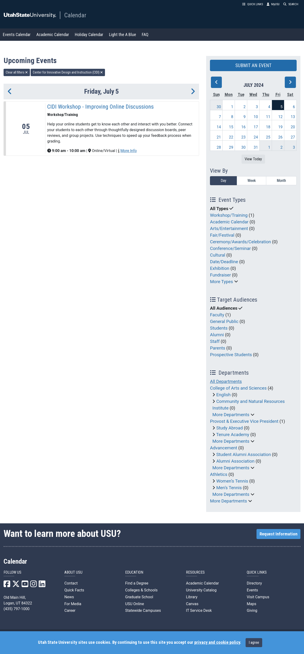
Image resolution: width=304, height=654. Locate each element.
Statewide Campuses (143, 610)
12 (280, 117)
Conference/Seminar (230, 248)
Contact (71, 583)
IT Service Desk (199, 610)
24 (256, 137)
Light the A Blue (122, 34)
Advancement (223, 448)
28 (219, 147)
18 (268, 127)
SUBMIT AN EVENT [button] (253, 65)
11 (268, 117)
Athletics (218, 474)
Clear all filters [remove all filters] (17, 72)
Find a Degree (136, 583)
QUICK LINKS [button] (252, 4)
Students (219, 328)
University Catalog (201, 590)
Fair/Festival (222, 235)
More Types (221, 281)
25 (268, 137)
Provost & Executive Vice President (244, 421)
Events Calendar (17, 34)
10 (256, 117)
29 (231, 147)
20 (293, 127)
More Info (128, 150)
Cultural (217, 255)
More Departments (230, 414)
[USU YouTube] (25, 585)
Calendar (75, 15)
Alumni (217, 334)
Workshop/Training (228, 215)
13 (293, 117)
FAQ (145, 34)
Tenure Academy (232, 434)
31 (256, 147)
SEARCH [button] (290, 4)
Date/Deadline (224, 261)
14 (219, 127)
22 (231, 137)
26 (280, 137)
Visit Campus (258, 597)
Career (70, 610)
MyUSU (273, 4)
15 (231, 127)
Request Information (278, 534)
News (69, 597)
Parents (217, 348)
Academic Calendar (52, 34)
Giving (252, 610)
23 (243, 137)
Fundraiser (220, 275)
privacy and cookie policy (217, 642)
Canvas (192, 604)
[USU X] (16, 585)
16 (243, 127)
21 (219, 137)
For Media (72, 604)
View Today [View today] (253, 159)
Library (191, 597)
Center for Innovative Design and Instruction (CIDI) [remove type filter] (68, 72)
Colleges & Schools (141, 590)
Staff (214, 341)
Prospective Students (231, 354)
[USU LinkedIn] (42, 585)
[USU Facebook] (7, 585)
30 (219, 107)
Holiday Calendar (89, 34)
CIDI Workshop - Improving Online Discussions (100, 106)
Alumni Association (235, 461)
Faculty (217, 315)
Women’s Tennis (232, 481)
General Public (224, 321)
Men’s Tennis (229, 487)
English (223, 394)
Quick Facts (74, 590)
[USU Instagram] (33, 585)
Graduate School (139, 597)
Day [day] (223, 180)
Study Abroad (229, 428)
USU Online (134, 604)
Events (252, 590)
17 (256, 127)
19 (280, 127)
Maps (251, 604)
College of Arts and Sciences (238, 388)
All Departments (226, 381)
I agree (254, 642)
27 (293, 137)
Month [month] (281, 180)
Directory (254, 583)
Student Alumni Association (243, 454)
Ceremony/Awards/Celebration (240, 241)
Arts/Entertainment (229, 228)
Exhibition (219, 268)
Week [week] (251, 180)
